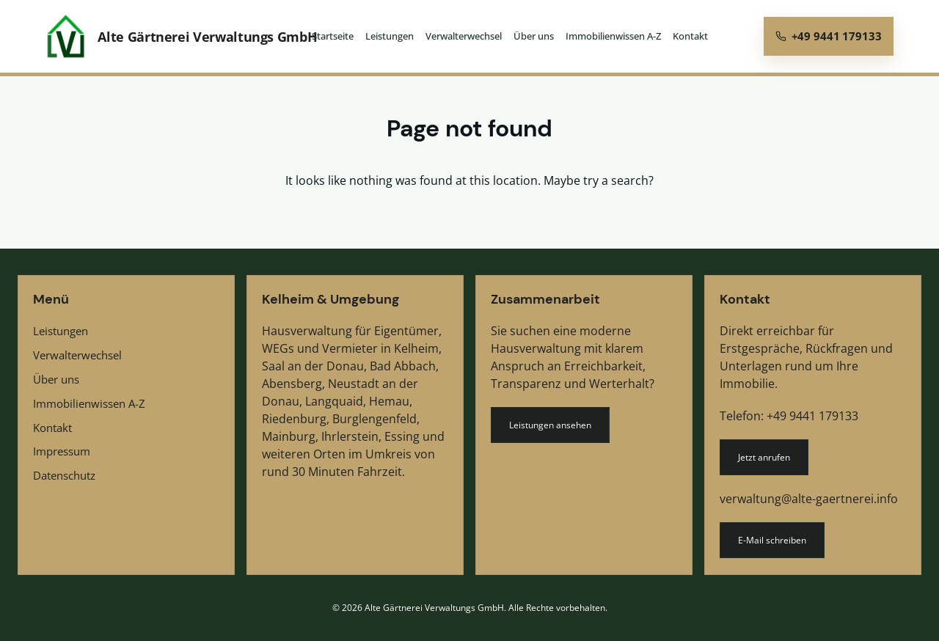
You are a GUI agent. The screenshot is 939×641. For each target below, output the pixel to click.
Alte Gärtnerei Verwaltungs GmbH (207, 36)
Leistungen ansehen (550, 425)
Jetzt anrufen (764, 457)
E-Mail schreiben (772, 540)
